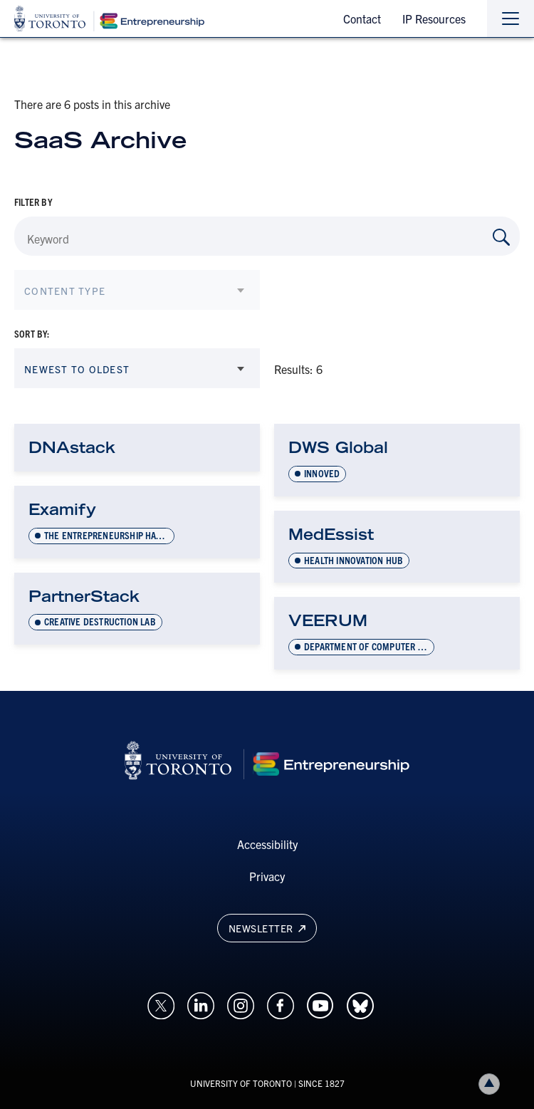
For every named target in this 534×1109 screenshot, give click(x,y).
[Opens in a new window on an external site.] (160, 1003)
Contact (362, 18)
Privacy (267, 876)
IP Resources (434, 18)
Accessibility (267, 844)
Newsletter (267, 928)
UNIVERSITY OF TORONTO (241, 1083)
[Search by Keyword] (501, 237)
